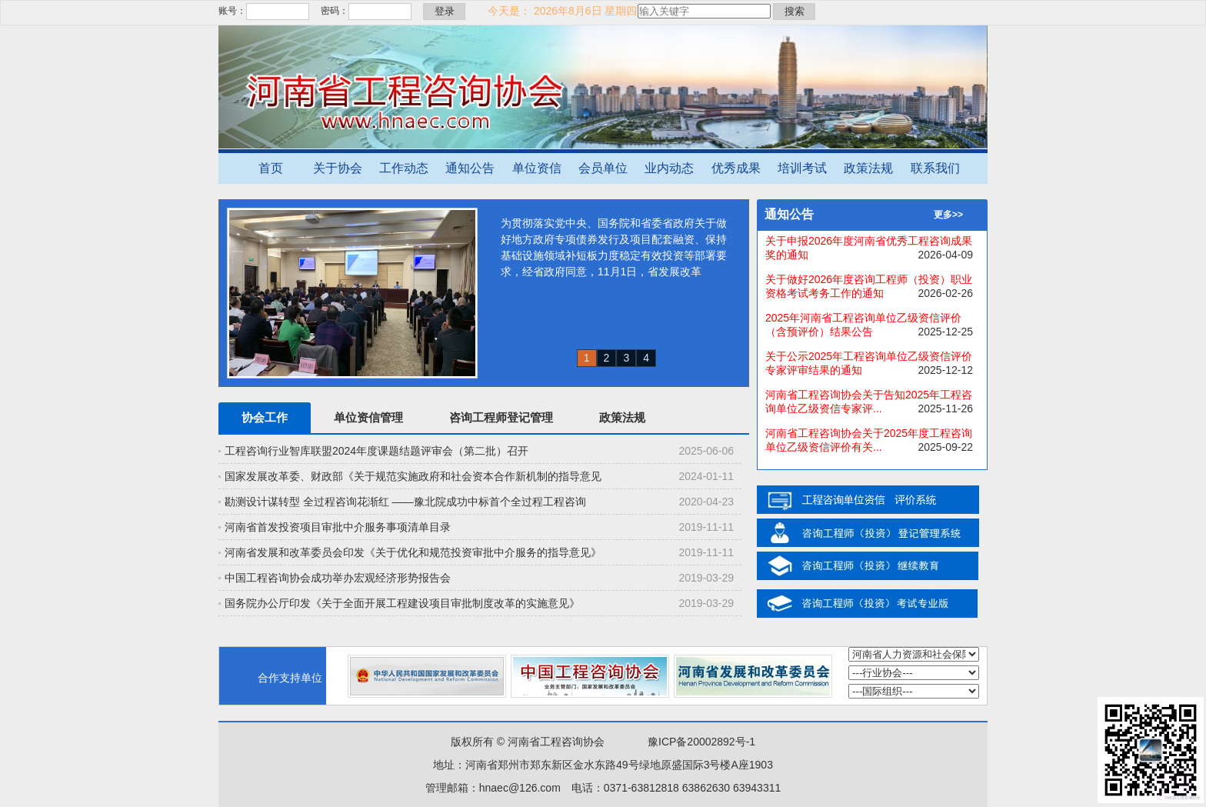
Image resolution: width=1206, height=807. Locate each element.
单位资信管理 (368, 417)
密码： (334, 10)
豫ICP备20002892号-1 (701, 741)
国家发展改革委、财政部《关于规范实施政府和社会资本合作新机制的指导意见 (413, 476)
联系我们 (935, 168)
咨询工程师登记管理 (501, 417)
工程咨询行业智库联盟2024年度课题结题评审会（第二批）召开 (376, 451)
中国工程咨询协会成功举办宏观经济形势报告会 (338, 578)
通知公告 (470, 168)
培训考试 (802, 168)
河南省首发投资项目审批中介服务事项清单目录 (338, 527)
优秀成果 (736, 168)
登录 (445, 11)
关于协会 (337, 168)
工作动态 (403, 168)
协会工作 (265, 417)
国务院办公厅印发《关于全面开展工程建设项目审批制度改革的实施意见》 (402, 603)
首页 (270, 168)
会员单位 (603, 168)
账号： (232, 10)
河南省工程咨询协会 (556, 741)
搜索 (795, 11)
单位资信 (536, 168)
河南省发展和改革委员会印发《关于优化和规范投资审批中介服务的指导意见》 (413, 552)
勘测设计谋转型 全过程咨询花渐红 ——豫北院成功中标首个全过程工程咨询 (405, 501)
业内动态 (669, 168)
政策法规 (868, 168)
